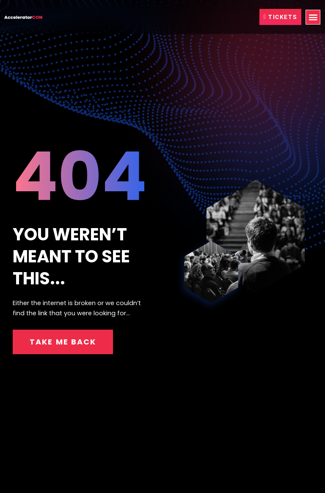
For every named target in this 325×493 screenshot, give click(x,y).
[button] (313, 17)
